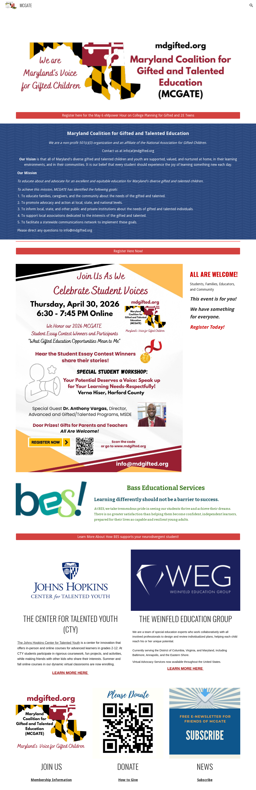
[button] (251, 5)
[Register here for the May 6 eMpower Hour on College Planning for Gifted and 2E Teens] (128, 115)
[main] (128, 181)
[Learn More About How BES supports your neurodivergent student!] (128, 536)
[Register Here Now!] (128, 251)
